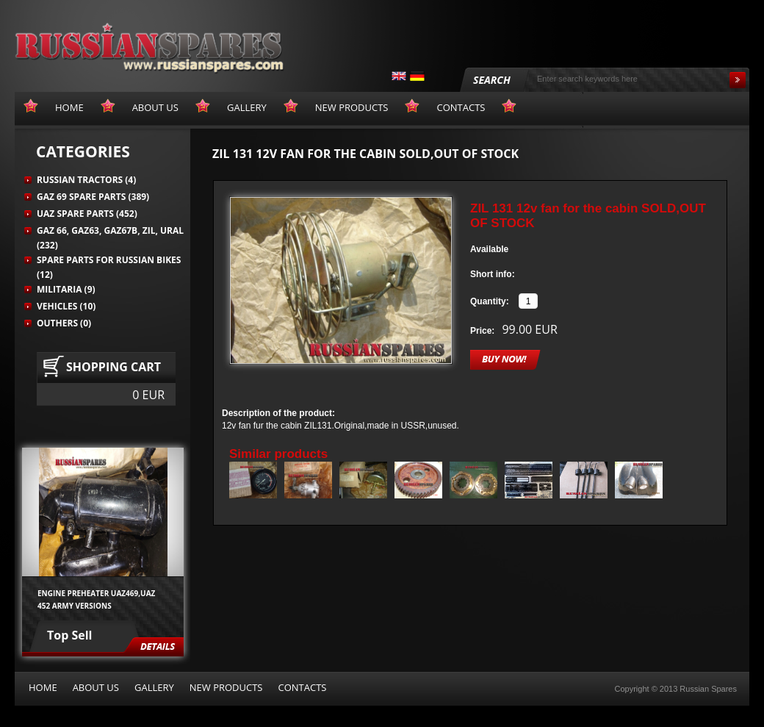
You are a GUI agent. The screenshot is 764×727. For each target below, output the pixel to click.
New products (226, 687)
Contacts (302, 687)
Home (43, 687)
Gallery (154, 687)
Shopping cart (113, 367)
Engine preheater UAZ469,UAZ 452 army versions (96, 599)
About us (96, 687)
